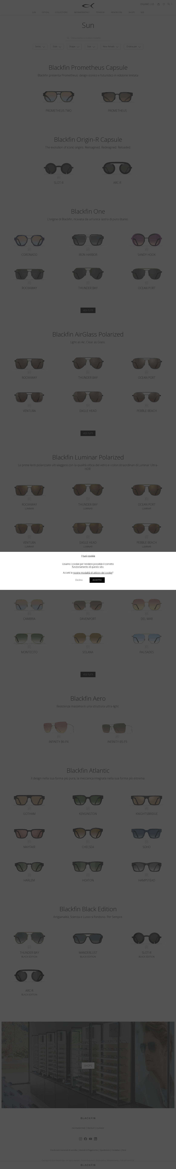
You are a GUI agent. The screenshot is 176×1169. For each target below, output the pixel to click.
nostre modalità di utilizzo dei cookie (92, 572)
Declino (79, 580)
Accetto (97, 580)
